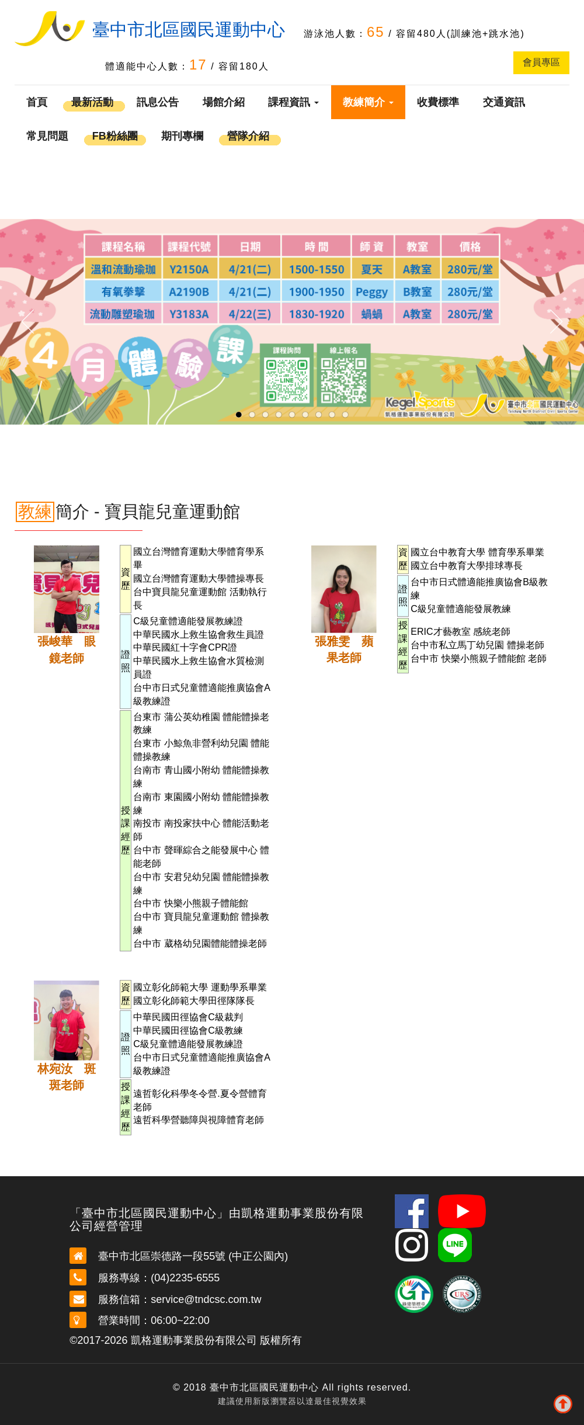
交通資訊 (504, 102)
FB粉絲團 (115, 136)
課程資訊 (293, 102)
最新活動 (92, 102)
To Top (563, 1404)
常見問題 (47, 136)
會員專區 (541, 62)
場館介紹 (224, 102)
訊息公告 (158, 102)
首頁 (36, 102)
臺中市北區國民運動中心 (188, 29)
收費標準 (438, 102)
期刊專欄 (182, 136)
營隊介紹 (248, 136)
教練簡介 (368, 102)
